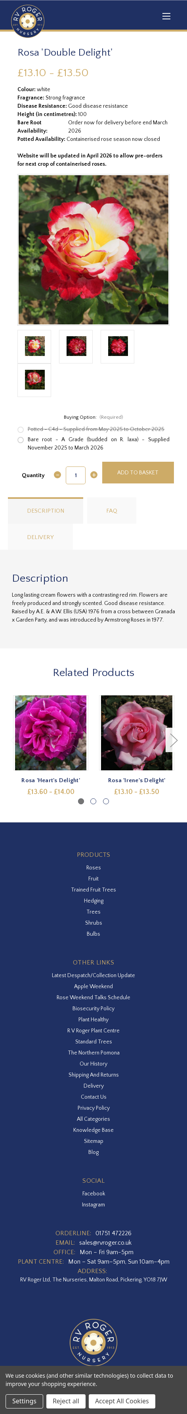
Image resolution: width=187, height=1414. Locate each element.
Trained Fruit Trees (93, 890)
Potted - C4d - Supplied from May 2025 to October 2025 (96, 429)
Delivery (40, 537)
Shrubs (93, 923)
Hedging (93, 901)
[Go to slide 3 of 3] (106, 801)
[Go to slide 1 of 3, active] (81, 801)
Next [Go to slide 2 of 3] (173, 740)
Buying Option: (94, 417)
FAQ (111, 511)
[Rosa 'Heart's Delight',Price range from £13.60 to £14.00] (50, 732)
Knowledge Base (93, 1130)
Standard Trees (93, 1042)
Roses (93, 868)
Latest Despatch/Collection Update (93, 975)
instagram (93, 1205)
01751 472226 (113, 1233)
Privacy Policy (94, 1108)
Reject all (66, 1401)
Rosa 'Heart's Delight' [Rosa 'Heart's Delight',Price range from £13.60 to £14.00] (50, 780)
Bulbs (93, 934)
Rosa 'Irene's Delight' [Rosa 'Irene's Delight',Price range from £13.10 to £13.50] (137, 780)
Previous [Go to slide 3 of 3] (14, 740)
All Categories (93, 1119)
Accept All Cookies (122, 1401)
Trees (93, 912)
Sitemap (93, 1141)
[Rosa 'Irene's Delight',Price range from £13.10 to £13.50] (136, 732)
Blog (93, 1152)
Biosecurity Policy (93, 1009)
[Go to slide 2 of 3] (93, 801)
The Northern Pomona (94, 1053)
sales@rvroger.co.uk (105, 1242)
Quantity (33, 475)
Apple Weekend (93, 986)
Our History (93, 1064)
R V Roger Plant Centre (93, 1031)
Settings (24, 1401)
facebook (93, 1194)
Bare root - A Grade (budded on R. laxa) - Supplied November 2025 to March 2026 (99, 443)
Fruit (93, 879)
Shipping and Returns (94, 1075)
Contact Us (94, 1097)
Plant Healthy (93, 1020)
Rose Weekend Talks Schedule (93, 997)
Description (45, 511)
